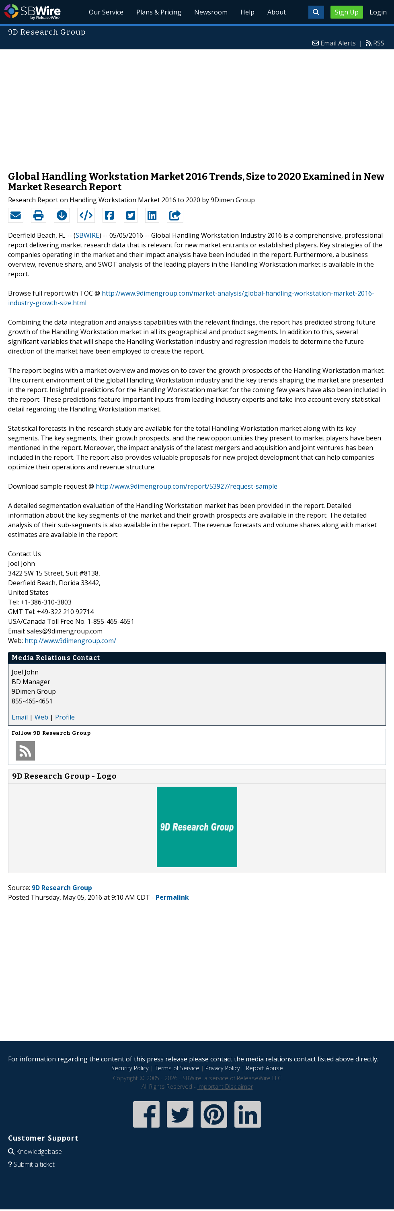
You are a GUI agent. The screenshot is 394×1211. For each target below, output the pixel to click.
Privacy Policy (222, 1068)
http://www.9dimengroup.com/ (70, 640)
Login (378, 12)
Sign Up (347, 12)
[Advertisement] (197, 106)
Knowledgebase (39, 1151)
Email (20, 717)
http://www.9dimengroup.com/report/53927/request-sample (186, 486)
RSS (378, 43)
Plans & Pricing (158, 12)
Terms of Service (177, 1068)
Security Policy (130, 1068)
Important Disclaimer (225, 1086)
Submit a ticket (34, 1164)
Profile (65, 717)
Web (41, 717)
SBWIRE (87, 235)
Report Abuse (264, 1068)
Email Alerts (338, 43)
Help (247, 12)
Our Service (106, 12)
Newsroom (211, 12)
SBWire (32, 12)
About (276, 12)
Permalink (172, 897)
